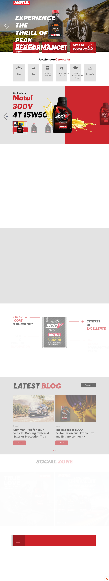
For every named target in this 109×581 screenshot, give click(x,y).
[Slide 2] (34, 129)
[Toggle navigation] (92, 2)
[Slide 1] (20, 129)
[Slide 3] (48, 129)
